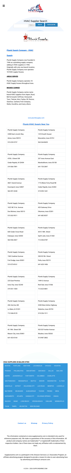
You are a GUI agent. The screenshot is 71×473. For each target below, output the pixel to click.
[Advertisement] (51, 61)
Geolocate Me (51, 25)
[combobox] (20, 26)
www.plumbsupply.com (36, 118)
